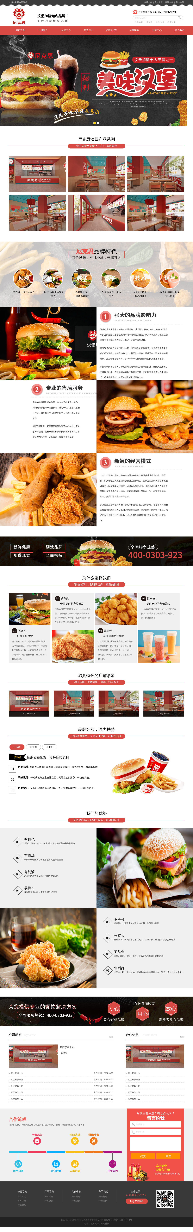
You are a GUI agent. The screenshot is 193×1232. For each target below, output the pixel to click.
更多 (111, 1037)
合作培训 (160, 22)
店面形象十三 (17, 1092)
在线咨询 (136, 1201)
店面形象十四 (17, 1086)
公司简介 (43, 30)
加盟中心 (88, 30)
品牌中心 (65, 30)
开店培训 (171, 22)
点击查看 (137, 557)
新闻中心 (157, 30)
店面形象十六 (67, 1047)
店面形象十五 (17, 1080)
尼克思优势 (111, 30)
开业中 (33, 747)
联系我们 (180, 30)
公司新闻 (22, 1201)
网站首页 (20, 30)
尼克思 (149, 22)
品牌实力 (134, 30)
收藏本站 (148, 2)
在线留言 (159, 2)
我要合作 (169, 2)
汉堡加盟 (139, 22)
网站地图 (180, 2)
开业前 (16, 747)
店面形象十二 (17, 1099)
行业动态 (22, 1205)
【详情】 (64, 1053)
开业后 (49, 747)
